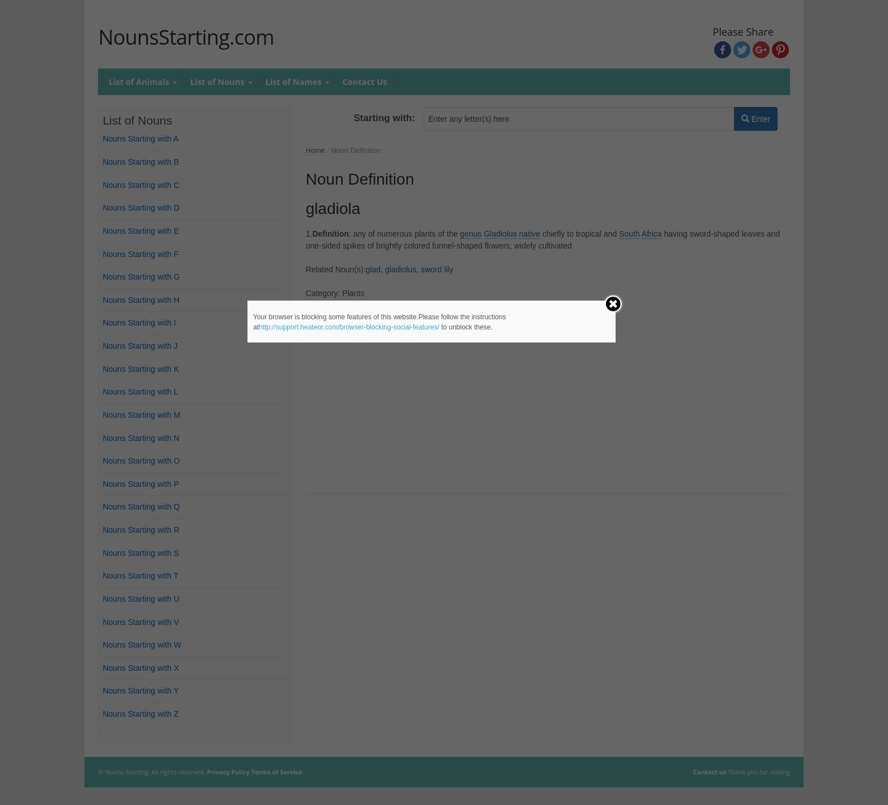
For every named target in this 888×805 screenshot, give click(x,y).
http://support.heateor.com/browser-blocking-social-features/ (349, 327)
